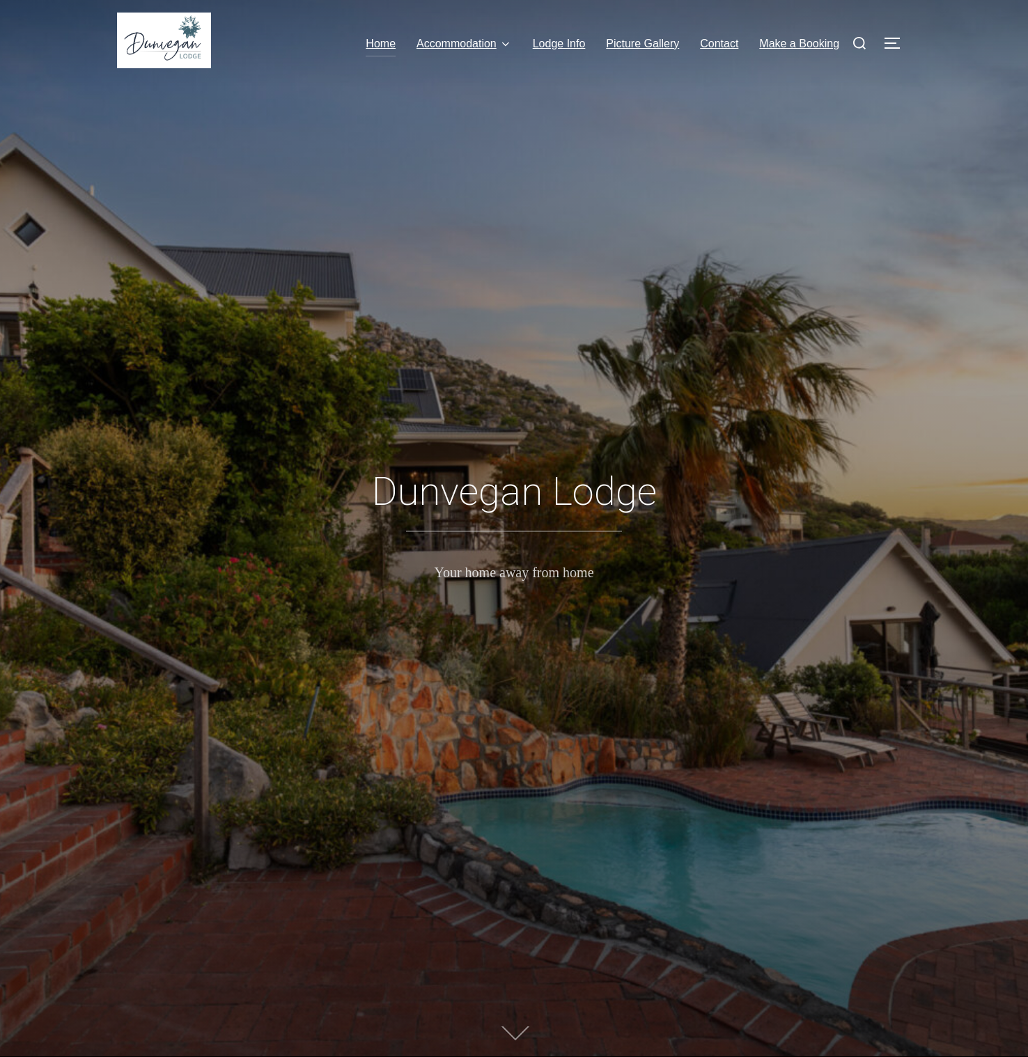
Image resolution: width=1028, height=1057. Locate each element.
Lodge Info (559, 43)
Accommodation (464, 44)
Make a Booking (799, 43)
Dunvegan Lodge (514, 492)
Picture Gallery (642, 43)
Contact (719, 43)
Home (381, 43)
